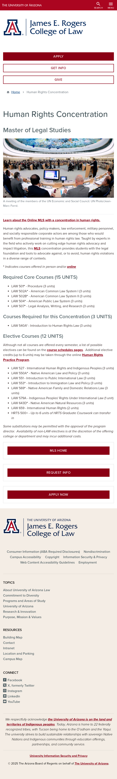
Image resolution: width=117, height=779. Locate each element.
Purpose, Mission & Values (22, 617)
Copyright (52, 557)
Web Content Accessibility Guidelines (47, 562)
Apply (58, 56)
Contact (9, 643)
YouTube (14, 702)
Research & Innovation (19, 612)
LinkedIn (14, 696)
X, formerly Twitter (21, 686)
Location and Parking (18, 654)
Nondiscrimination (97, 552)
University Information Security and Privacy (58, 756)
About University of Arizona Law (26, 590)
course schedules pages (65, 350)
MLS (37, 248)
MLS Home (58, 451)
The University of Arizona (92, 763)
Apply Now (58, 495)
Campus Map (12, 659)
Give (58, 80)
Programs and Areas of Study (24, 601)
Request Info (59, 473)
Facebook (15, 680)
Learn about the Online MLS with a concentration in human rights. (51, 220)
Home (15, 92)
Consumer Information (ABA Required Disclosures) (43, 552)
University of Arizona (18, 606)
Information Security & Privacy (85, 557)
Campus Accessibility (25, 557)
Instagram (15, 691)
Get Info (58, 68)
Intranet (8, 648)
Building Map (12, 637)
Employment (88, 562)
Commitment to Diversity (21, 595)
